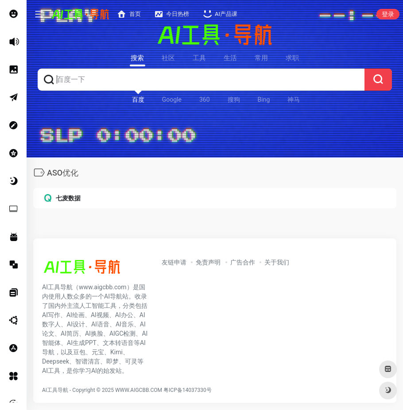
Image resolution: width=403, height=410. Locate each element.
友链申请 (174, 262)
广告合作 (242, 262)
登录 (388, 14)
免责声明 (208, 262)
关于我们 (276, 262)
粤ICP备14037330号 (187, 390)
